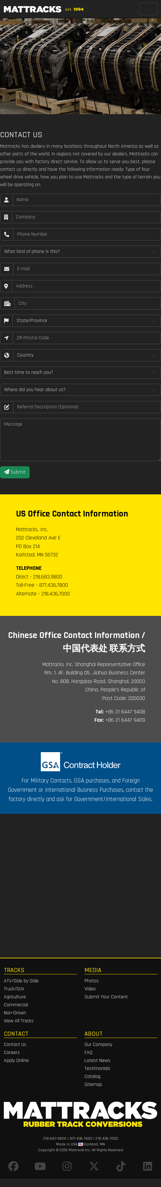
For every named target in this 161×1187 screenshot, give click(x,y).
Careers (12, 1052)
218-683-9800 (54, 1138)
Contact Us (15, 1044)
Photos (91, 981)
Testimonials (97, 1068)
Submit (15, 472)
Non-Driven (15, 1013)
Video (90, 989)
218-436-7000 (107, 1138)
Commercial (16, 1005)
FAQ (88, 1052)
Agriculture (15, 997)
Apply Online (16, 1060)
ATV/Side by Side (21, 981)
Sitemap (93, 1084)
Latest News (97, 1060)
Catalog (92, 1076)
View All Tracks (18, 1021)
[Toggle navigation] (148, 9)
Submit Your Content (106, 997)
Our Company (98, 1044)
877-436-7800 (81, 1138)
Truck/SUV (14, 989)
